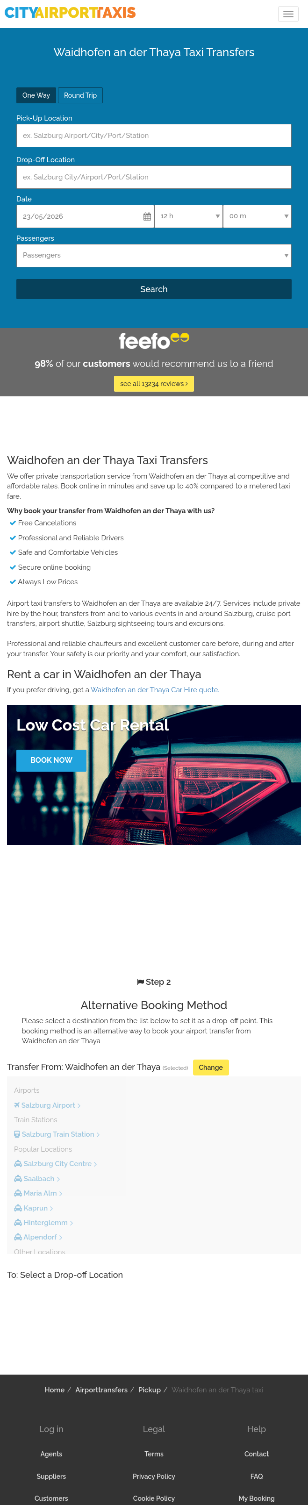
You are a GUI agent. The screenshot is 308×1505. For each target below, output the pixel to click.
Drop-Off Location (45, 160)
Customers (51, 1498)
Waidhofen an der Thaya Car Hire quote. (155, 690)
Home (55, 1390)
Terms (154, 1454)
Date (24, 199)
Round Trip (80, 95)
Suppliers (51, 1476)
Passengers (35, 238)
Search (153, 289)
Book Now (51, 760)
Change (211, 1067)
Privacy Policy (154, 1476)
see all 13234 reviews (154, 383)
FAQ (257, 1476)
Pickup (149, 1390)
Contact (256, 1454)
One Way (36, 95)
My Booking (256, 1498)
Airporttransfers (101, 1390)
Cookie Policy (154, 1498)
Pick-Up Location (44, 118)
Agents (51, 1454)
